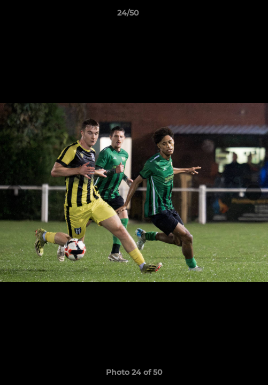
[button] (229, 15)
